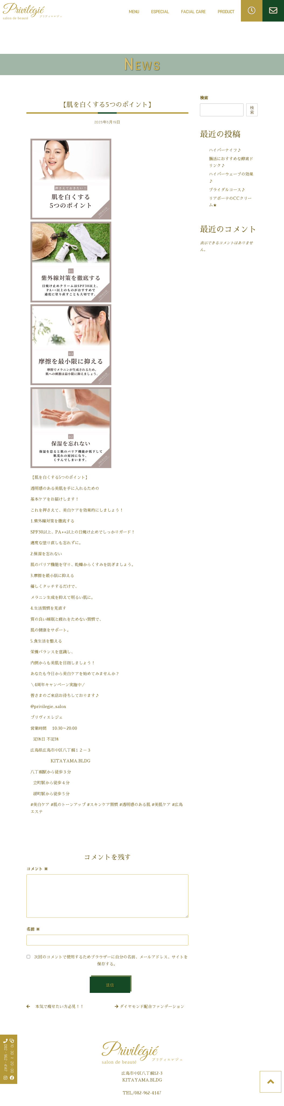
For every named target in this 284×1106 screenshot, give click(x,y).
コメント (37, 869)
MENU (134, 12)
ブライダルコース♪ (227, 190)
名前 (33, 929)
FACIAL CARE (193, 13)
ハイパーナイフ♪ (225, 150)
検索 (204, 98)
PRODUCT (226, 12)
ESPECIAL (160, 12)
